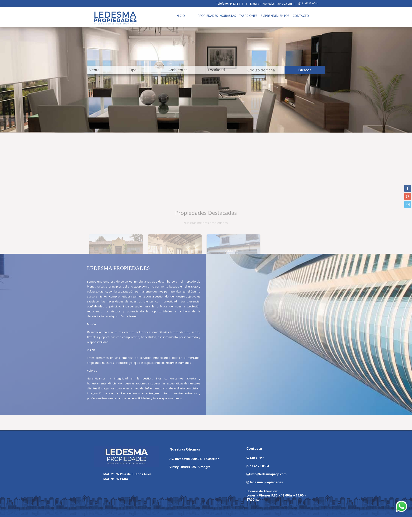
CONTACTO (301, 16)
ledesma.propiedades (266, 482)
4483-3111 (236, 3)
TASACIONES (248, 16)
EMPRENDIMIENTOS (275, 16)
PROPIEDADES (208, 16)
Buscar (304, 69)
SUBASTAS (228, 16)
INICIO (180, 16)
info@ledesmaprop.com (276, 3)
